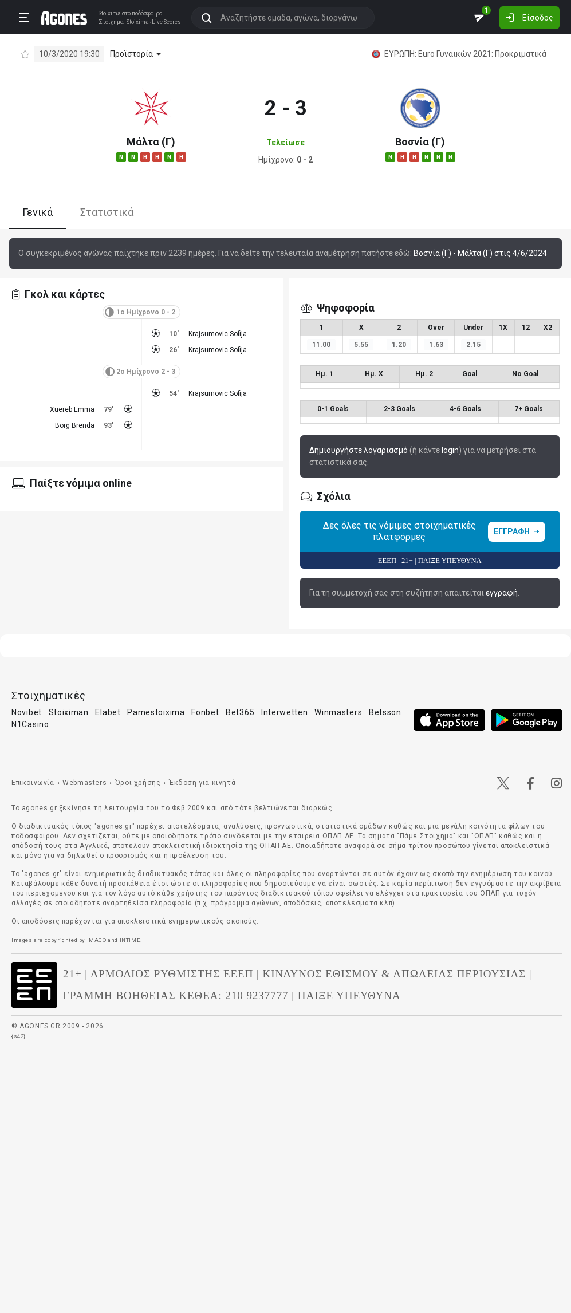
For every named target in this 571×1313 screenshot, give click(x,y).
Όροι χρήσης (138, 783)
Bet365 (240, 712)
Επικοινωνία (32, 783)
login (450, 450)
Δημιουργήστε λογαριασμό (358, 450)
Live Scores (164, 22)
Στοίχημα (108, 22)
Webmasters (84, 783)
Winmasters (338, 712)
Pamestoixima (155, 712)
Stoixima (107, 13)
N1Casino (30, 724)
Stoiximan (69, 712)
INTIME (130, 940)
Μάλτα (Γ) (151, 142)
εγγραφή (502, 592)
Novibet (26, 712)
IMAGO (97, 940)
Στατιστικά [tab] (106, 212)
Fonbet (205, 712)
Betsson (385, 712)
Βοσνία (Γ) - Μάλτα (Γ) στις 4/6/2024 (480, 253)
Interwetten (284, 712)
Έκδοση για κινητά (202, 783)
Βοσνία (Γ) (420, 142)
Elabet (107, 712)
